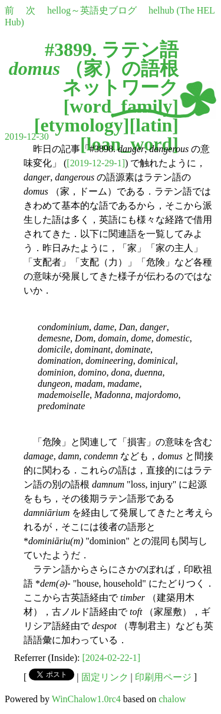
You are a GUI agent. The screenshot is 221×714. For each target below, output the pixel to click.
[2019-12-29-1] (96, 163)
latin (154, 125)
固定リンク (104, 677)
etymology (81, 125)
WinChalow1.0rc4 (86, 699)
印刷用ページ (163, 677)
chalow (172, 699)
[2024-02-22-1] (112, 658)
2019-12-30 (27, 136)
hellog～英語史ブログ (92, 10)
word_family (121, 106)
